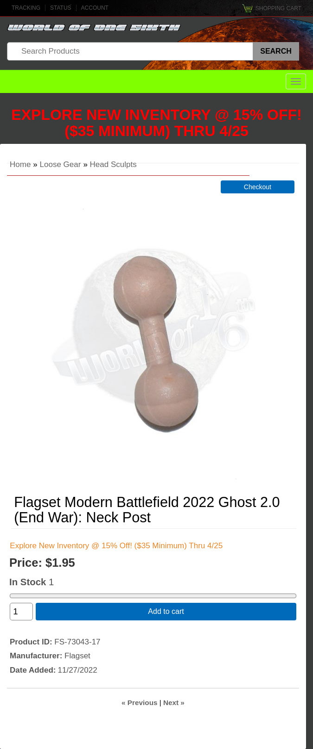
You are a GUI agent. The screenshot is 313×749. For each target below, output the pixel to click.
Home (20, 164)
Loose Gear (60, 164)
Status (60, 8)
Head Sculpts (113, 164)
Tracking (26, 8)
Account (95, 8)
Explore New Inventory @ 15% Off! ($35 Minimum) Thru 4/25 (156, 122)
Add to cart (166, 611)
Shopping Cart (278, 8)
